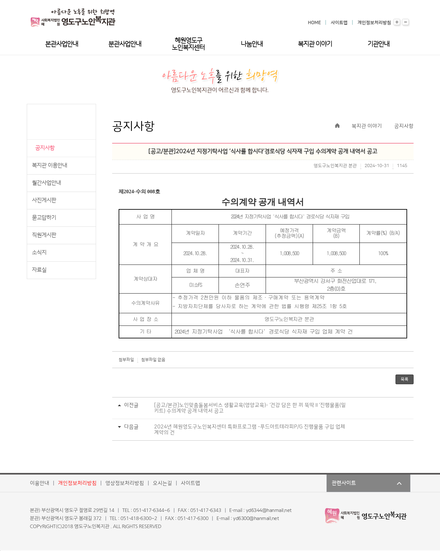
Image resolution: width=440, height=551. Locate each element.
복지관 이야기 (315, 44)
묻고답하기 (44, 218)
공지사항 (44, 148)
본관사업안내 (61, 44)
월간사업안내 (46, 183)
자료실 (39, 270)
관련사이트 (344, 483)
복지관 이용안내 (49, 165)
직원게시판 (44, 235)
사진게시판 (44, 200)
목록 (404, 379)
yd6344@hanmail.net (269, 510)
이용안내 (39, 483)
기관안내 (378, 44)
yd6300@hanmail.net (256, 518)
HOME (314, 22)
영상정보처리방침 (124, 483)
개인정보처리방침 (374, 22)
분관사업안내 (124, 44)
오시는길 (162, 483)
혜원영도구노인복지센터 (188, 44)
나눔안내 (252, 44)
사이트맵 (339, 22)
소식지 (39, 252)
